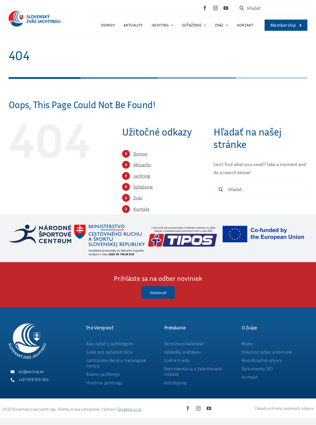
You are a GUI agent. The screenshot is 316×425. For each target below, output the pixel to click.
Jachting (141, 176)
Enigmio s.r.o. (130, 409)
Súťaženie (143, 187)
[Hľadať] (272, 8)
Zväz (137, 198)
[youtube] (225, 8)
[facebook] (205, 8)
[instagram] (215, 8)
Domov (140, 154)
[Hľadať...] (260, 189)
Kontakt (141, 209)
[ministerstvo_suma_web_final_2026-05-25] (109, 227)
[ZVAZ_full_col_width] (34, 13)
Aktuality (142, 164)
